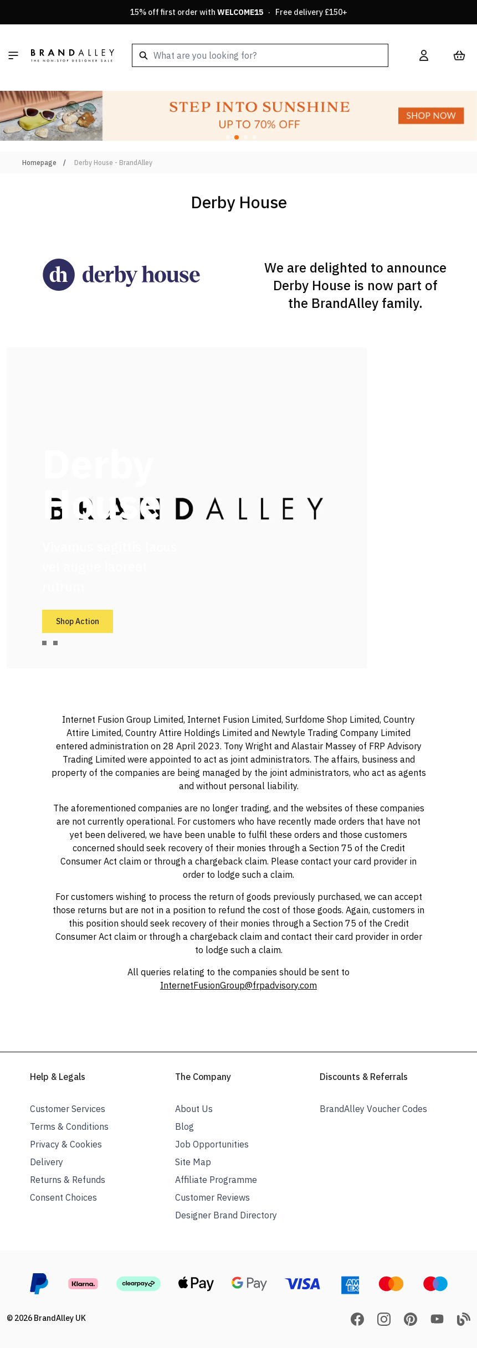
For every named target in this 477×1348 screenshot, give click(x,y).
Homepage (39, 162)
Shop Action (77, 621)
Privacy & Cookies (66, 1144)
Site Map (193, 1161)
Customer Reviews (212, 1197)
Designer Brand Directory (226, 1215)
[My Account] (424, 55)
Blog (184, 1126)
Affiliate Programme (216, 1179)
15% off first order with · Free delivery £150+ (238, 12)
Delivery (46, 1161)
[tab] (44, 643)
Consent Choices (63, 1197)
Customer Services (67, 1108)
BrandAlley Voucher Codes (373, 1108)
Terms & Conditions (69, 1126)
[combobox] (260, 55)
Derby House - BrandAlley (113, 162)
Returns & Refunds (67, 1179)
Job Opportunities (212, 1144)
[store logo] (72, 55)
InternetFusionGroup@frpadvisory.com (238, 985)
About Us (194, 1108)
